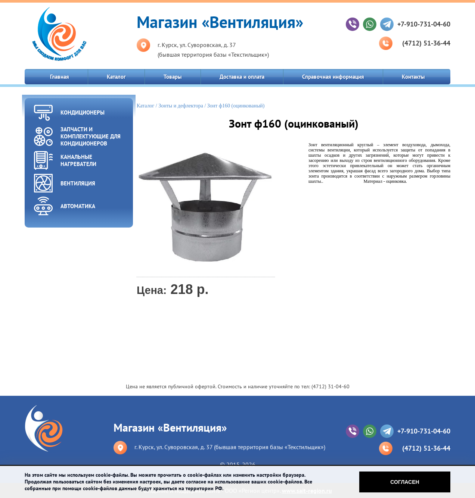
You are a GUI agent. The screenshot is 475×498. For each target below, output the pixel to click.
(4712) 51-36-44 (426, 43)
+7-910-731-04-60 (423, 24)
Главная (59, 76)
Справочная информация (333, 76)
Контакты (413, 76)
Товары (173, 76)
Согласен (404, 482)
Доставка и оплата (242, 76)
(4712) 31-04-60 (330, 386)
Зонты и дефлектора (180, 106)
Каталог (116, 76)
